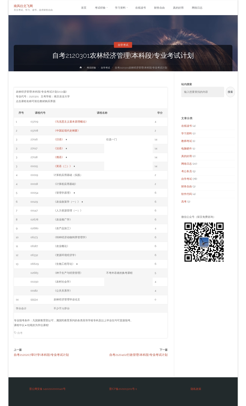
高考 (184, 201)
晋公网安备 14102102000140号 (47, 389)
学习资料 (186, 133)
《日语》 (59, 139)
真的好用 (186, 156)
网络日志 (186, 163)
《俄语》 (59, 157)
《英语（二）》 (63, 166)
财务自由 (186, 186)
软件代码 (186, 194)
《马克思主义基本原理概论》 (71, 121)
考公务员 (186, 171)
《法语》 (59, 148)
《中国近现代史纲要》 (67, 130)
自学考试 (123, 44)
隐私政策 (196, 389)
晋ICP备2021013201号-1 (123, 389)
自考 (20, 333)
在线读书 (186, 125)
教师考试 (186, 141)
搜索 (230, 91)
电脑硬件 (186, 148)
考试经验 (91, 67)
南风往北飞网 (23, 6)
